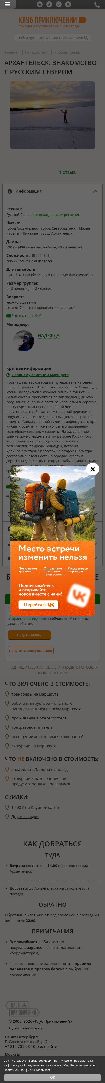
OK (52, 1077)
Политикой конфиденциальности (28, 1070)
